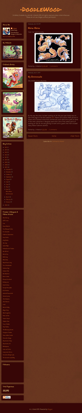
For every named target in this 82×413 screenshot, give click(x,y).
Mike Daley (5, 260)
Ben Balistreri (6, 274)
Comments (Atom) (58, 141)
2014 (6, 150)
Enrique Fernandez (7, 288)
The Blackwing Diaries (8, 329)
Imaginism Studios (7, 332)
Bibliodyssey (6, 346)
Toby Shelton (6, 327)
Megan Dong (6, 310)
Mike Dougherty (6, 313)
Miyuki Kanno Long (7, 262)
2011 (6, 157)
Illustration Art (7, 343)
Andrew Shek (6, 271)
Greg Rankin (5, 240)
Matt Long (5, 257)
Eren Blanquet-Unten (8, 229)
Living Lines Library (7, 352)
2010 (6, 160)
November (8, 172)
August (8, 179)
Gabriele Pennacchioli (8, 293)
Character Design (7, 338)
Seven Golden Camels (8, 335)
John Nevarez (6, 302)
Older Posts (74, 136)
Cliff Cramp (5, 220)
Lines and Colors (7, 349)
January (8, 202)
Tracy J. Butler (6, 324)
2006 (6, 205)
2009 (6, 162)
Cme (4, 223)
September (9, 177)
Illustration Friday (7, 341)
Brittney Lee (6, 282)
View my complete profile (9, 36)
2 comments (53, 130)
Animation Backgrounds (8, 355)
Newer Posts (32, 136)
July (7, 182)
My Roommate (35, 76)
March (8, 197)
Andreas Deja (6, 268)
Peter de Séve (6, 316)
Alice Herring (6, 218)
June (7, 184)
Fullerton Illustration (8, 234)
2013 (6, 152)
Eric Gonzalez (6, 232)
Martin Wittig (6, 307)
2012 (6, 155)
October (8, 174)
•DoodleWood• (41, 9)
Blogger (50, 409)
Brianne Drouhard (7, 279)
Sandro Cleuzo (6, 318)
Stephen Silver (6, 321)
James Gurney (6, 296)
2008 (6, 165)
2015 (6, 147)
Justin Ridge (6, 246)
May (7, 187)
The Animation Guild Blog (9, 357)
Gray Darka (6, 237)
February (8, 199)
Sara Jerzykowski (7, 265)
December (8, 169)
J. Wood (14, 28)
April (7, 189)
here (52, 118)
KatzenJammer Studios (8, 248)
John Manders (6, 299)
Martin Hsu (5, 254)
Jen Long (5, 243)
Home (54, 136)
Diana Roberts (6, 226)
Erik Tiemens (6, 290)
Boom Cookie (6, 276)
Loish (4, 304)
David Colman (6, 285)
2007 (6, 167)
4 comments (53, 66)
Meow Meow (34, 28)
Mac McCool (5, 251)
